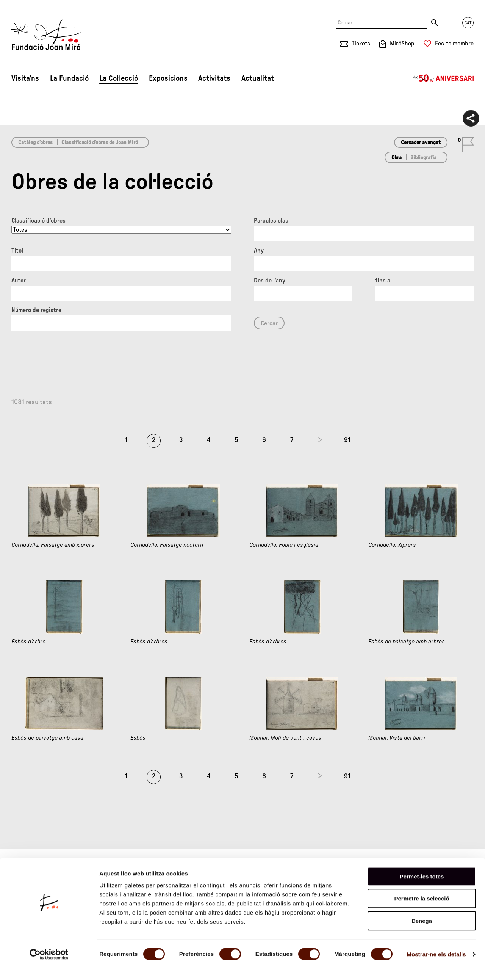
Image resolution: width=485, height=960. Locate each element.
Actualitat (257, 78)
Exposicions (168, 78)
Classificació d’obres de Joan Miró (99, 142)
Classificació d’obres (38, 221)
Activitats (214, 78)
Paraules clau (271, 221)
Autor (18, 281)
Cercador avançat (421, 142)
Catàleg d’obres (35, 142)
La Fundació (69, 78)
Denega (421, 911)
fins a (382, 281)
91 (347, 440)
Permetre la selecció (421, 889)
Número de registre (36, 310)
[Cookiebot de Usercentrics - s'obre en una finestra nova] (49, 945)
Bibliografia (423, 157)
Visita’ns (25, 78)
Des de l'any (269, 281)
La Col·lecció (118, 78)
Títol (17, 251)
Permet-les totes (422, 867)
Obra (396, 157)
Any (259, 251)
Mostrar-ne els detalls (436, 945)
